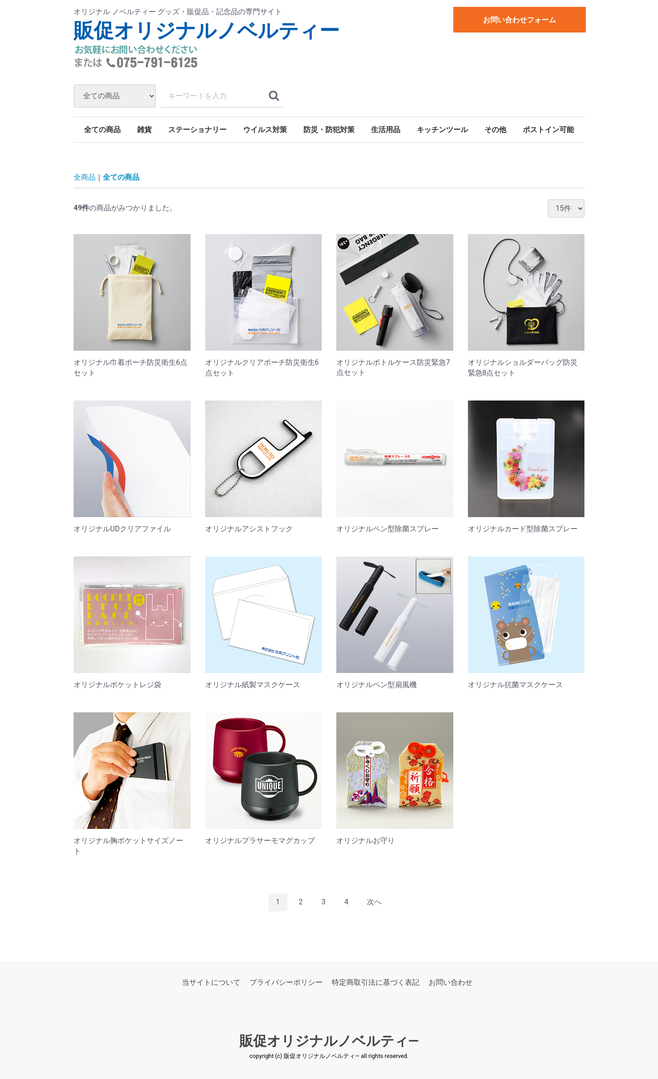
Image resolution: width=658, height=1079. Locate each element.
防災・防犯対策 (329, 129)
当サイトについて (211, 982)
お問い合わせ (450, 982)
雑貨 (144, 129)
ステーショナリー (197, 129)
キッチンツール (442, 129)
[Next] (374, 902)
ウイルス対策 (265, 129)
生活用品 (385, 129)
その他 (495, 129)
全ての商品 (102, 129)
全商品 (85, 177)
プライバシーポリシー (286, 982)
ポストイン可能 (548, 129)
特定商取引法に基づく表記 (375, 982)
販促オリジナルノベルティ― (329, 1041)
